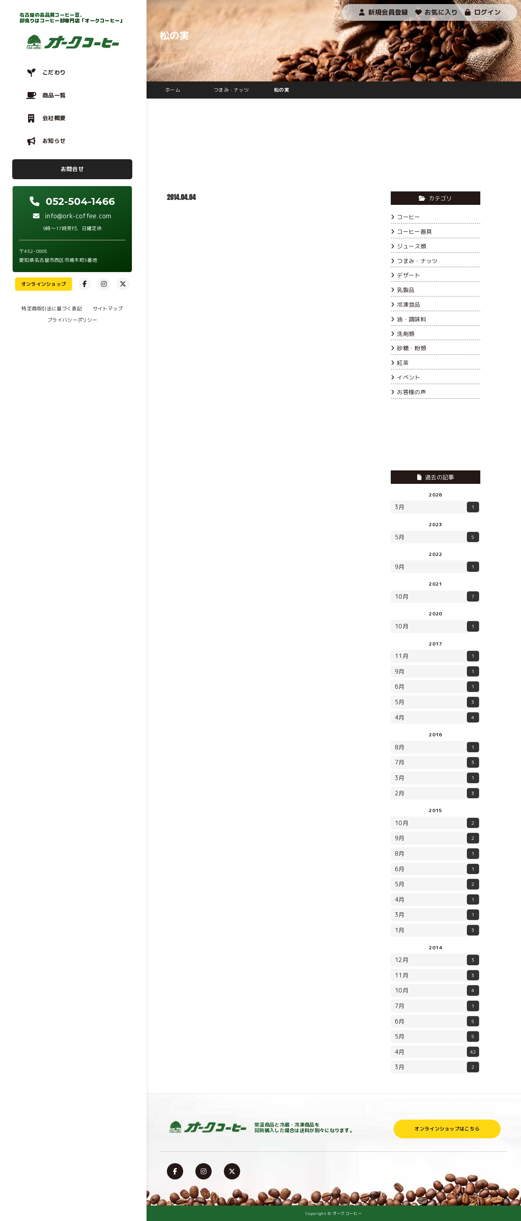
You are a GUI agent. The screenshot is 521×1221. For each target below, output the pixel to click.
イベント (405, 377)
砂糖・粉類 (408, 348)
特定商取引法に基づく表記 (52, 308)
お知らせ (54, 141)
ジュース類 (408, 246)
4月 (437, 717)
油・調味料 (408, 319)
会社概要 (54, 118)
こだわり (54, 72)
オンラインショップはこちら (446, 1128)
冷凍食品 (405, 304)
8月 (437, 747)
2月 (437, 793)
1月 (437, 930)
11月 (437, 656)
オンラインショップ (43, 284)
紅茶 (400, 363)
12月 (437, 960)
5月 (437, 537)
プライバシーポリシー (72, 319)
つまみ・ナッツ (414, 261)
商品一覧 (54, 95)
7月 (437, 762)
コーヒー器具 (411, 231)
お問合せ (72, 169)
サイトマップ (108, 308)
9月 (437, 567)
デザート (405, 275)
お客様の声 (408, 392)
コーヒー (405, 217)
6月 (437, 686)
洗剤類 (402, 334)
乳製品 (402, 290)
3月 (437, 507)
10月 (437, 596)
